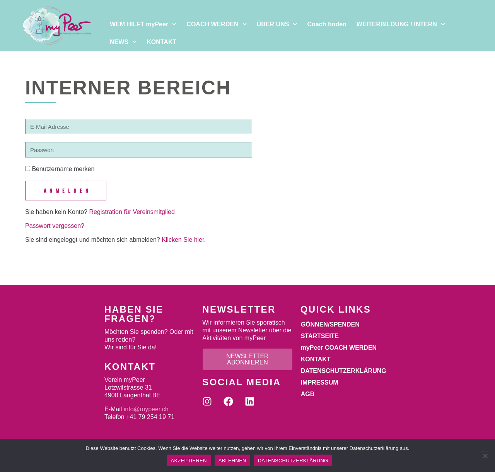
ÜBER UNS (277, 24)
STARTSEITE (320, 336)
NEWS (123, 42)
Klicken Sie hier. (184, 239)
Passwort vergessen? (54, 225)
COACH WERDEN (216, 24)
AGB (308, 394)
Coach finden (326, 24)
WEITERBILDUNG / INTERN (401, 24)
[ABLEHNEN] (485, 455)
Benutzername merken (59, 169)
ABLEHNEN (232, 460)
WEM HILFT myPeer (143, 24)
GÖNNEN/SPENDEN (330, 324)
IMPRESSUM (319, 382)
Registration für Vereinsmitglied (131, 212)
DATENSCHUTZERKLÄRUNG (343, 371)
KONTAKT (161, 42)
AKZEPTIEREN (189, 460)
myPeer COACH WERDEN (339, 347)
